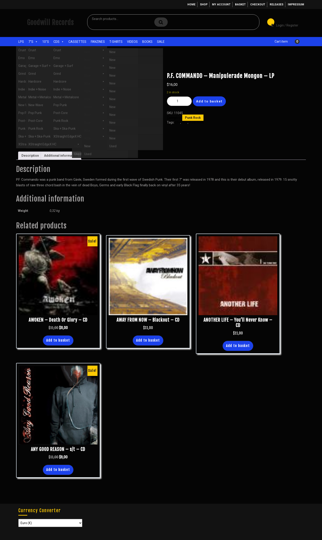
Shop (204, 4)
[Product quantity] (179, 101)
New (185, 122)
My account (221, 4)
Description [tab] (30, 155)
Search (161, 22)
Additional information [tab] (61, 155)
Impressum (296, 4)
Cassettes (77, 41)
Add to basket (209, 101)
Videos (132, 41)
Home (191, 4)
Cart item (281, 41)
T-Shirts (116, 41)
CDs (58, 41)
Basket (240, 4)
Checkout (257, 4)
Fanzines (98, 41)
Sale (161, 41)
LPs (21, 41)
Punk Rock (49, 64)
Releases (276, 4)
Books (147, 41)
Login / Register (282, 22)
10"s (45, 41)
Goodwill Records (50, 22)
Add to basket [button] (58, 340)
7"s (33, 41)
